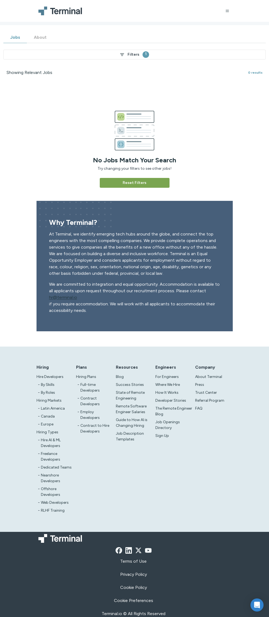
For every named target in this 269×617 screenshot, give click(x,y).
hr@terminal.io (63, 297)
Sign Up (162, 435)
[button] (257, 605)
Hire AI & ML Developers (51, 443)
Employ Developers (90, 415)
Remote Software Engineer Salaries (131, 409)
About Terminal (208, 376)
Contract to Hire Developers (94, 428)
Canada (48, 416)
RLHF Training (53, 510)
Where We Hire (167, 384)
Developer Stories (170, 400)
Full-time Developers (90, 387)
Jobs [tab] (15, 37)
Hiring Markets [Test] (49, 400)
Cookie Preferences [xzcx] (133, 600)
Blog (120, 376)
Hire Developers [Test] (50, 376)
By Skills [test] (48, 384)
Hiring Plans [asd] (86, 376)
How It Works (167, 392)
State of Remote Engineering (130, 395)
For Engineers (167, 376)
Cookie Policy (133, 587)
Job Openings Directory (167, 425)
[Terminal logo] (61, 10)
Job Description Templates (130, 436)
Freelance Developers (50, 456)
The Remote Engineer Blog (173, 411)
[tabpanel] (134, 115)
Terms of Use (133, 561)
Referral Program (209, 400)
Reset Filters (134, 182)
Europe (47, 424)
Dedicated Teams (56, 467)
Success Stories (130, 384)
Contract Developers (90, 401)
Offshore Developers (50, 492)
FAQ (198, 408)
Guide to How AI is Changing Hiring (131, 423)
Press (199, 384)
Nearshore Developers (50, 478)
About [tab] (40, 37)
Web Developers (55, 502)
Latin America (53, 408)
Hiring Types (47, 432)
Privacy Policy (133, 574)
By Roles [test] (48, 392)
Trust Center (206, 392)
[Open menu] (227, 11)
